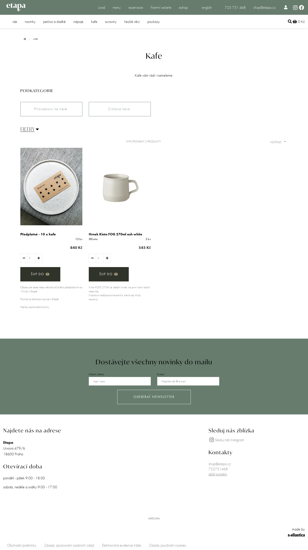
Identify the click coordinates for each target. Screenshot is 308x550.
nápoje (78, 21)
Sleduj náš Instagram (226, 439)
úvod (101, 7)
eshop (183, 7)
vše (14, 21)
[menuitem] (286, 7)
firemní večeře (161, 7)
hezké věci (132, 21)
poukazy (153, 21)
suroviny (111, 21)
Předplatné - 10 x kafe (38, 234)
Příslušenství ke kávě (51, 109)
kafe (94, 21)
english (207, 7)
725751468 (218, 468)
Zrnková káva (119, 109)
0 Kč (298, 21)
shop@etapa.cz (264, 7)
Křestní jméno (96, 374)
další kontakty (218, 474)
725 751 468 (235, 7)
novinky (30, 21)
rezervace (135, 7)
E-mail (160, 374)
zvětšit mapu (154, 518)
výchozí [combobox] (275, 141)
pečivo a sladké (54, 21)
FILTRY (27, 129)
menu (117, 7)
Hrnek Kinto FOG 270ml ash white (115, 234)
